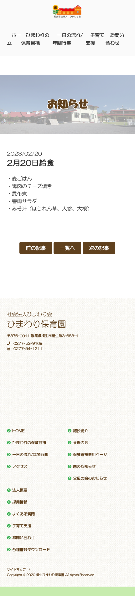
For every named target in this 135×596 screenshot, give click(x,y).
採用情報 (19, 502)
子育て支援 (21, 526)
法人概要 (19, 490)
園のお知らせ (84, 466)
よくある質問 (23, 514)
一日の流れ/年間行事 (30, 455)
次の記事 (99, 247)
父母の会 (80, 443)
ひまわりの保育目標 (29, 443)
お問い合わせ (23, 538)
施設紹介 (80, 431)
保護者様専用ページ (90, 455)
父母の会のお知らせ (90, 478)
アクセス (19, 466)
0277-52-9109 (24, 343)
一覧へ (67, 247)
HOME (18, 431)
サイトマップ (16, 569)
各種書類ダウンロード (31, 550)
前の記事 (36, 247)
